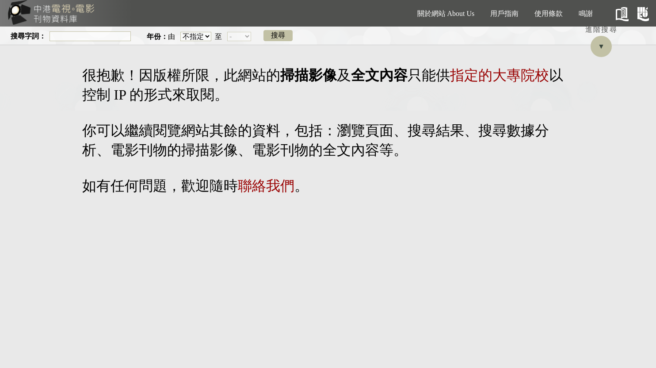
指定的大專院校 (499, 75)
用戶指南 (504, 13)
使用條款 (548, 13)
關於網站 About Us (446, 13)
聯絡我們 (266, 186)
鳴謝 (586, 13)
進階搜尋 (601, 29)
